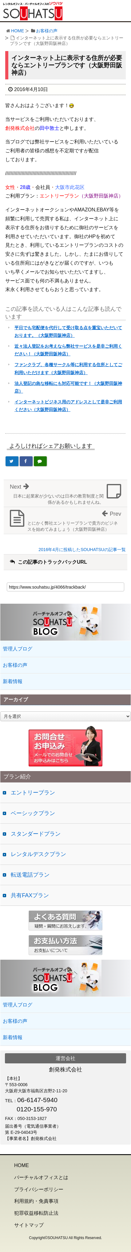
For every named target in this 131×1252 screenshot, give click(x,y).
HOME (17, 30)
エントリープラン (33, 793)
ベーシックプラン (33, 813)
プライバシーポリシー (38, 1189)
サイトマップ (29, 1225)
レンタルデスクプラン (38, 854)
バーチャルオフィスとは (41, 1177)
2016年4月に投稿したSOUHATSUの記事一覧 (82, 549)
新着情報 (12, 681)
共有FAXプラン (30, 895)
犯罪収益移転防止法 (36, 1213)
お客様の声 (47, 30)
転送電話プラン (30, 875)
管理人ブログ (17, 648)
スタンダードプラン (36, 834)
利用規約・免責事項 (36, 1201)
